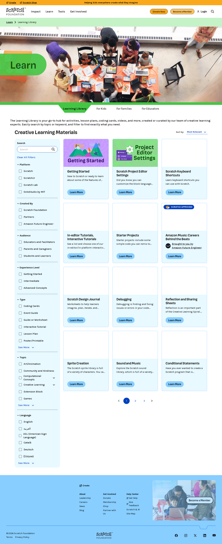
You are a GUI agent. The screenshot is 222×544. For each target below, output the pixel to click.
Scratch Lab (31, 184)
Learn (9, 22)
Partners (29, 216)
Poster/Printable (33, 340)
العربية (27, 428)
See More (26, 347)
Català (27, 442)
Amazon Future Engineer (38, 223)
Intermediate (31, 280)
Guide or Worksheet (35, 319)
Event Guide (31, 312)
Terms (9, 537)
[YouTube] (214, 535)
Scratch (28, 171)
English (28, 421)
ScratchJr (29, 177)
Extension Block (33, 391)
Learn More (76, 192)
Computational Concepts (32, 377)
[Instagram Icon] (185, 535)
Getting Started (33, 273)
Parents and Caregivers (38, 248)
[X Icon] (195, 535)
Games (28, 398)
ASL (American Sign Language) (35, 435)
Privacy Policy (22, 537)
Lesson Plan (31, 333)
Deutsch (28, 449)
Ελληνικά (29, 456)
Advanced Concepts (35, 287)
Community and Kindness (39, 370)
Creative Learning (34, 384)
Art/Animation (32, 363)
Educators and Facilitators (39, 241)
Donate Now (159, 11)
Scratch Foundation (35, 209)
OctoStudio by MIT (34, 191)
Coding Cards (32, 305)
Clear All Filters (26, 157)
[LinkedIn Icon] (204, 535)
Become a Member (182, 11)
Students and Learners (37, 255)
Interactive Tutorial (35, 326)
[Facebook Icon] (176, 535)
